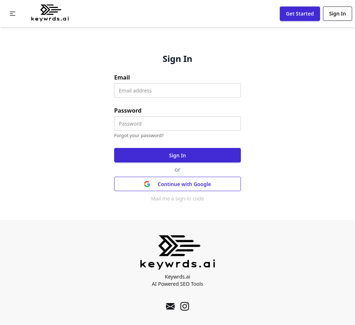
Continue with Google (177, 184)
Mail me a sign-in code (177, 198)
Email (122, 77)
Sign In (337, 13)
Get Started (300, 13)
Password (127, 110)
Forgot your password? (138, 135)
